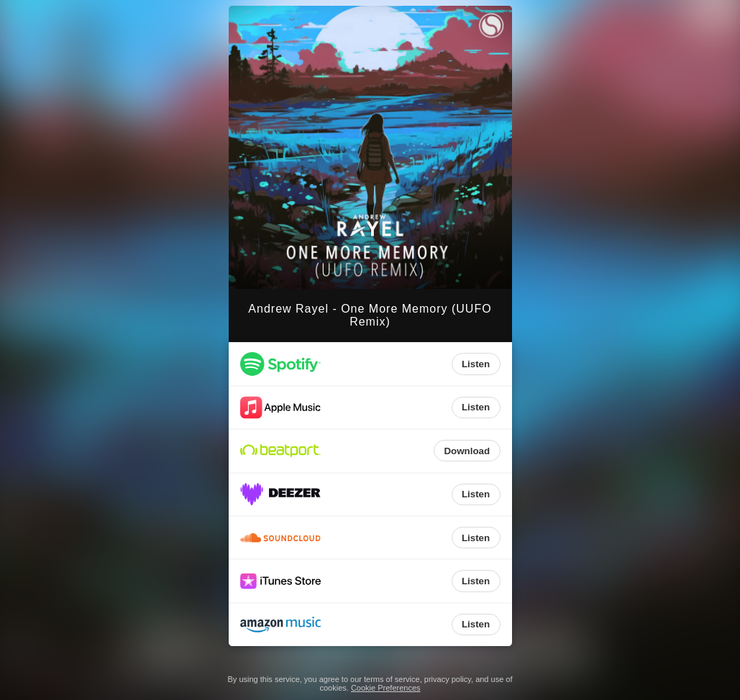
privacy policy (447, 679)
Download (467, 451)
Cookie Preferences (386, 687)
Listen (476, 364)
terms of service (392, 679)
